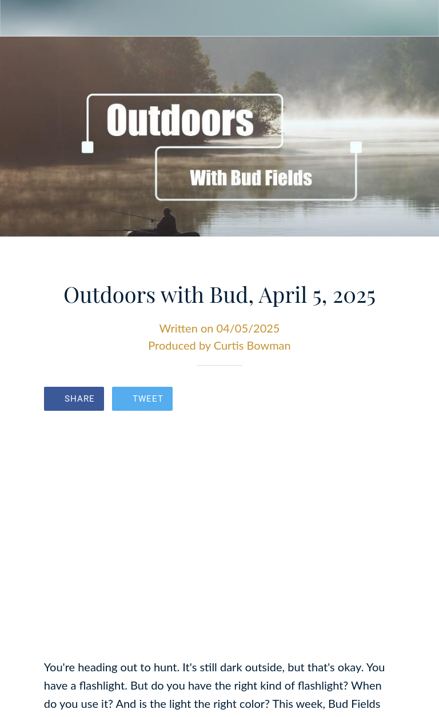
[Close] (18, 18)
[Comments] (381, 400)
